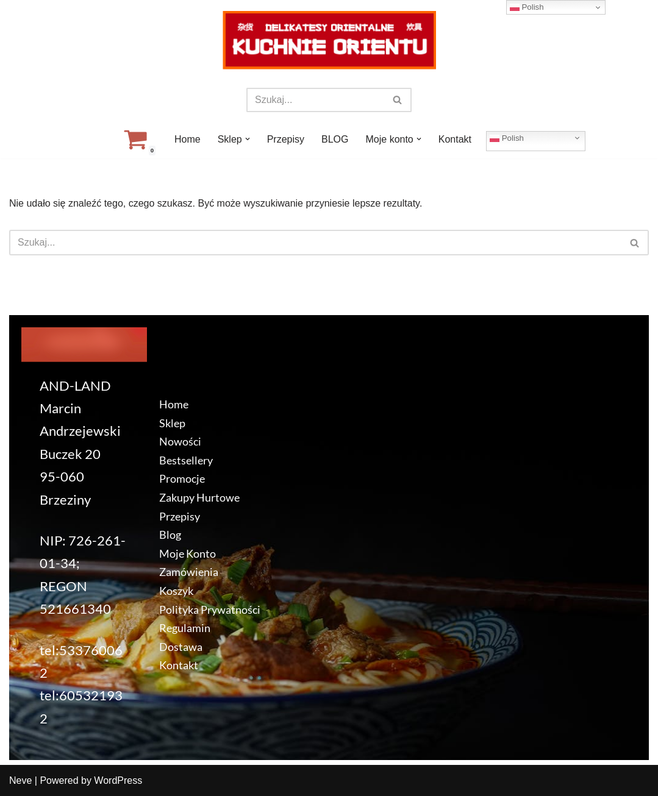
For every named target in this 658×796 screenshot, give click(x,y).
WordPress (118, 780)
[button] (247, 139)
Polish (507, 138)
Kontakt (454, 139)
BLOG (334, 139)
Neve (20, 780)
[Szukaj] (315, 100)
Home (187, 139)
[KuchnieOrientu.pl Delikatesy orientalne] (329, 40)
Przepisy (285, 139)
